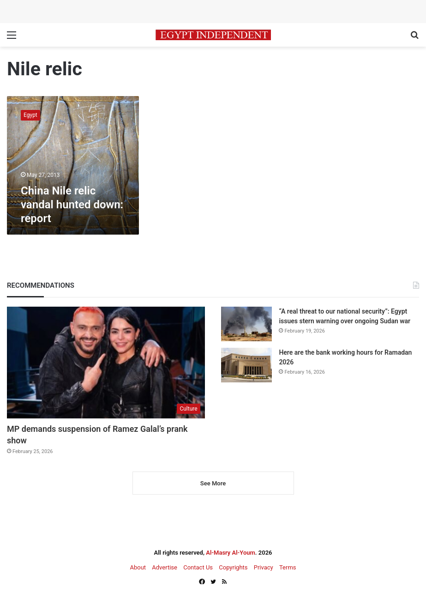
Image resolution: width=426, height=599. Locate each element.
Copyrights (233, 567)
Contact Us (198, 567)
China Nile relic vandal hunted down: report (72, 204)
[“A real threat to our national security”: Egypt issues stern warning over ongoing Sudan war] (246, 324)
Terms (287, 567)
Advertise (164, 567)
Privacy (263, 567)
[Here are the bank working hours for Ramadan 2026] (246, 365)
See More (213, 483)
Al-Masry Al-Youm (230, 552)
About (138, 567)
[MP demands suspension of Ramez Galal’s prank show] (106, 362)
